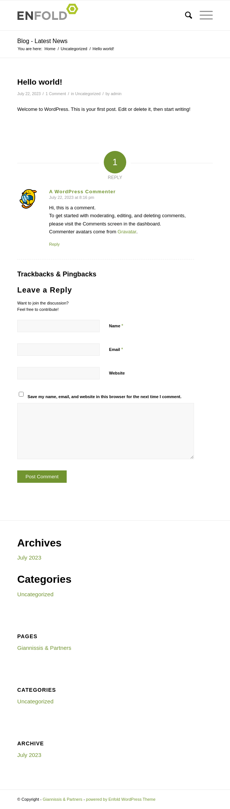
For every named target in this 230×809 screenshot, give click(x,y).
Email (116, 349)
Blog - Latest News (42, 41)
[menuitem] (185, 15)
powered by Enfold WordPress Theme (120, 799)
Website (117, 373)
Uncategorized (88, 93)
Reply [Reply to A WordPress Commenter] (54, 244)
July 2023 (29, 557)
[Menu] (202, 15)
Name (116, 325)
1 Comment (56, 93)
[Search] (185, 15)
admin (116, 93)
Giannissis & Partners (44, 648)
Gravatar (127, 231)
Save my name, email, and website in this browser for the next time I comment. (105, 396)
